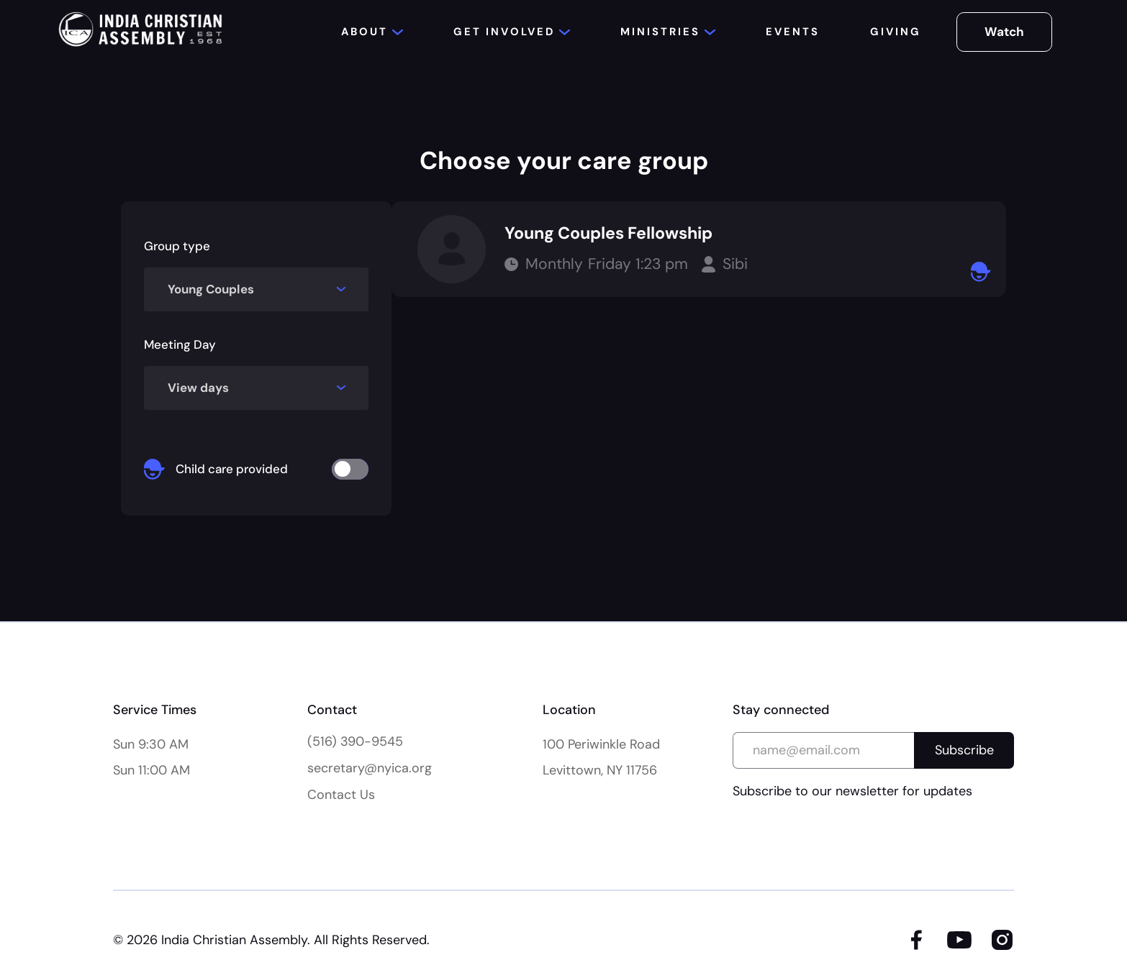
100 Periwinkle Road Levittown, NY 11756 (601, 757)
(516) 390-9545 (355, 741)
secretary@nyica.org (369, 768)
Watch (1004, 32)
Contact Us (341, 794)
